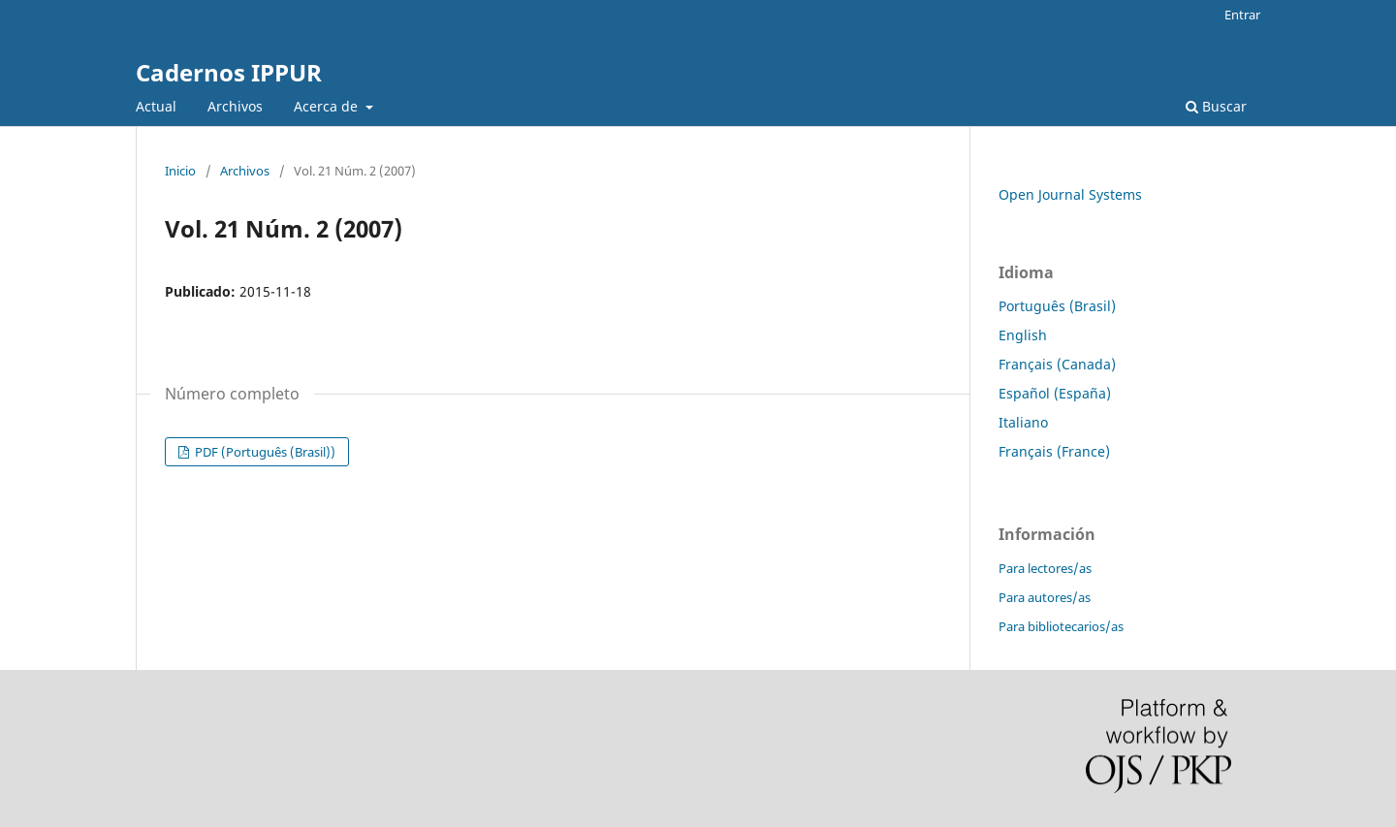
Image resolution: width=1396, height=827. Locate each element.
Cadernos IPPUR (229, 72)
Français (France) (1054, 451)
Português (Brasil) (1057, 306)
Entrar (1242, 14)
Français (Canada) (1057, 364)
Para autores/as (1045, 597)
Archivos (235, 106)
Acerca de (328, 106)
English (1023, 335)
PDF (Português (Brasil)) (263, 452)
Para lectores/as (1045, 568)
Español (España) (1055, 393)
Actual (156, 106)
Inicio (180, 170)
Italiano (1023, 422)
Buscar (1216, 106)
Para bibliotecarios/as (1061, 626)
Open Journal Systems (1070, 194)
